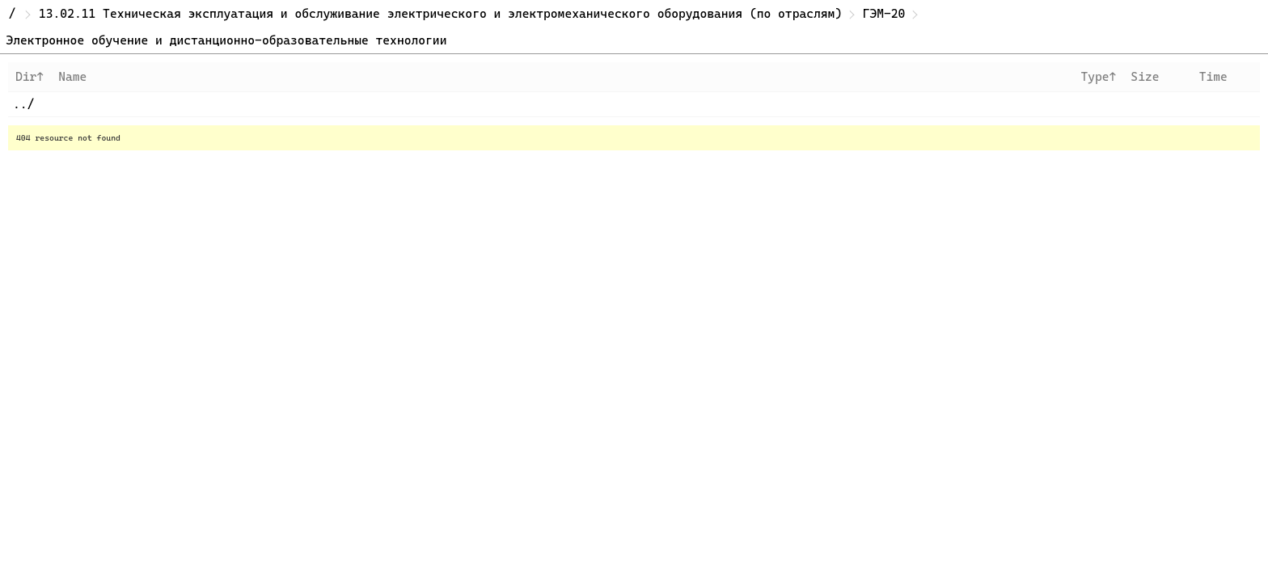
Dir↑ (29, 77)
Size (1145, 77)
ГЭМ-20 (884, 13)
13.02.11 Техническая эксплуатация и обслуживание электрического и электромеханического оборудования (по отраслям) (440, 13)
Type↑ (1098, 77)
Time (1213, 77)
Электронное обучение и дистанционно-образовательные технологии (226, 40)
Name (72, 77)
